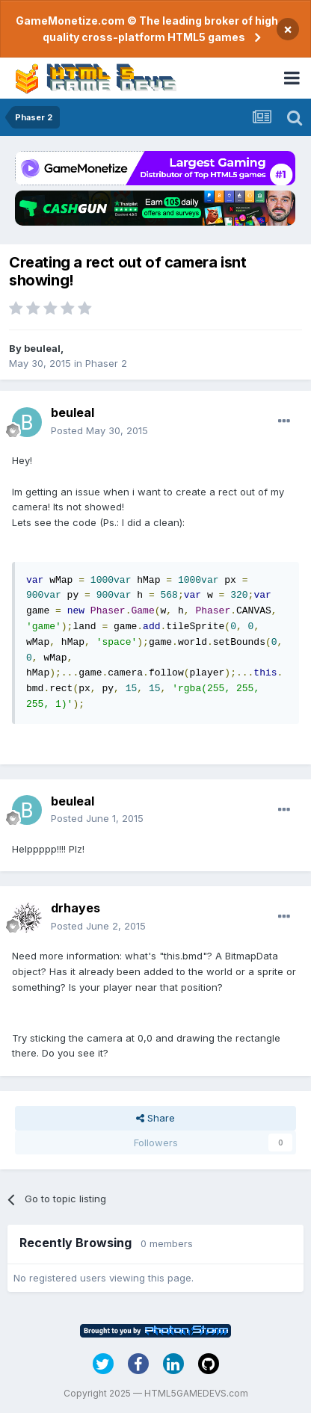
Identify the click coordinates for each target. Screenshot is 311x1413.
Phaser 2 (106, 363)
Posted (99, 430)
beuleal (42, 348)
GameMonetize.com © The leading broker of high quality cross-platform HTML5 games (147, 28)
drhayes (75, 907)
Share (155, 1118)
